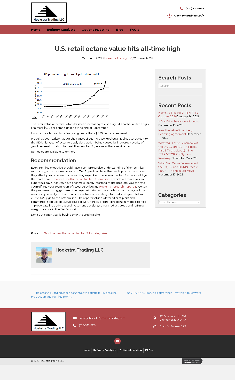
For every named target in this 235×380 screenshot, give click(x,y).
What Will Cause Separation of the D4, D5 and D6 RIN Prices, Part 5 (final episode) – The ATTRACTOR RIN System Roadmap (178, 151)
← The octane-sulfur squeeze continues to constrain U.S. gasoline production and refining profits (74, 294)
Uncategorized (99, 233)
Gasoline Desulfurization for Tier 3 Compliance (82, 179)
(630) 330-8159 (195, 8)
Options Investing (96, 30)
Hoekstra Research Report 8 (117, 186)
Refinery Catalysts (61, 30)
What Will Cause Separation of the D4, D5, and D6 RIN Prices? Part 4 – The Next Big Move (178, 167)
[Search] (180, 86)
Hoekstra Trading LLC (118, 58)
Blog (119, 30)
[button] (117, 341)
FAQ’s (134, 30)
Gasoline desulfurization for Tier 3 (66, 233)
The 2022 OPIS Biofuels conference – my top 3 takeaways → (164, 292)
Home (35, 30)
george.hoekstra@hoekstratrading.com (102, 318)
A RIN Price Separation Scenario (179, 121)
